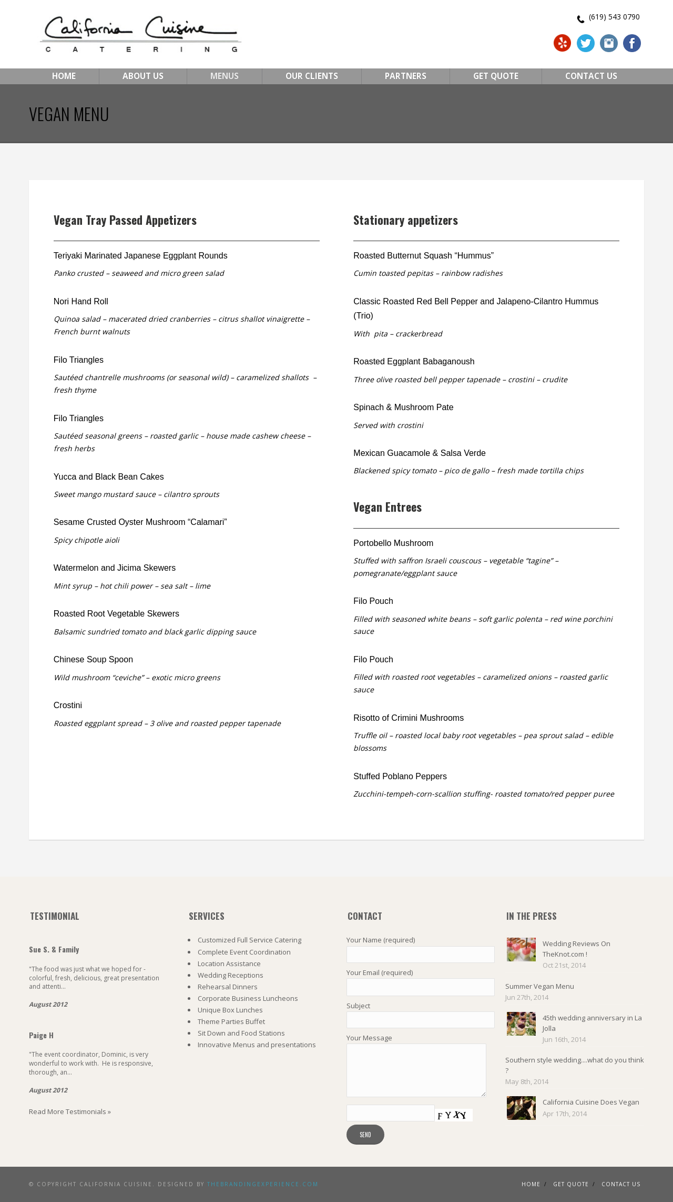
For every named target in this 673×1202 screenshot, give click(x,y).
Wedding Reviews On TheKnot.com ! (576, 949)
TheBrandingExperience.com (263, 1184)
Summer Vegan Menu (539, 986)
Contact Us (591, 76)
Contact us (620, 1184)
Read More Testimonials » (70, 1111)
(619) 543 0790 (614, 17)
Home (64, 76)
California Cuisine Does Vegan (591, 1102)
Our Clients (311, 76)
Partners (405, 76)
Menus (224, 76)
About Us (143, 76)
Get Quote (495, 76)
